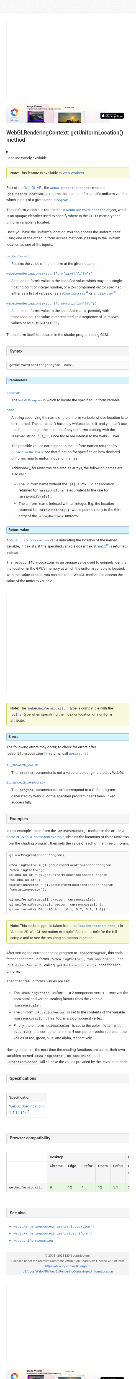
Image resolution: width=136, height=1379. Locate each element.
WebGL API (33, 188)
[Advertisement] (68, 61)
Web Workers (73, 173)
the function (95, 926)
